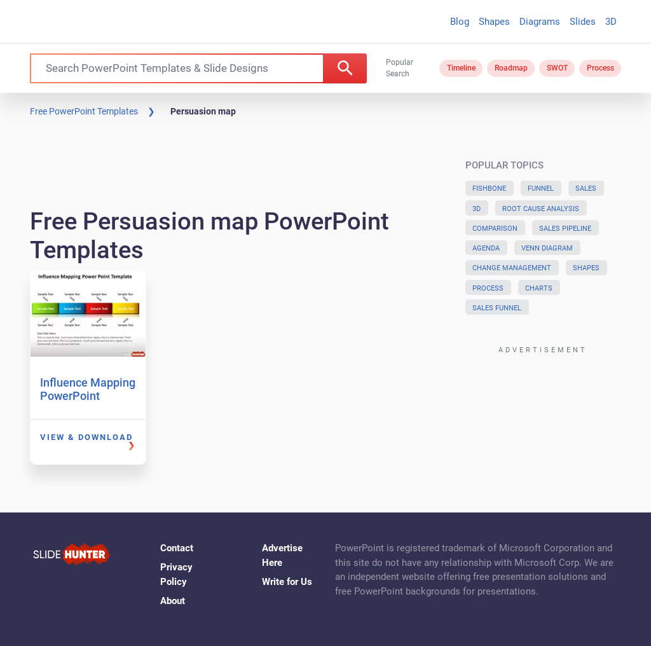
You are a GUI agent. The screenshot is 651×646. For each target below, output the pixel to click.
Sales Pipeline (565, 228)
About (172, 601)
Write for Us (287, 582)
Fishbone (489, 188)
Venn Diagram (547, 248)
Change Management (511, 268)
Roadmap (511, 68)
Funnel (541, 188)
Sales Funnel (496, 308)
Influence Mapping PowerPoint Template (87, 396)
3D (611, 21)
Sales (585, 188)
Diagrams (539, 21)
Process (600, 68)
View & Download (86, 437)
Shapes (494, 21)
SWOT (557, 68)
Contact (176, 548)
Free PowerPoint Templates (84, 111)
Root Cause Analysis (540, 209)
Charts (538, 288)
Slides (583, 21)
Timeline (461, 68)
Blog (459, 21)
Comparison (494, 228)
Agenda (486, 248)
